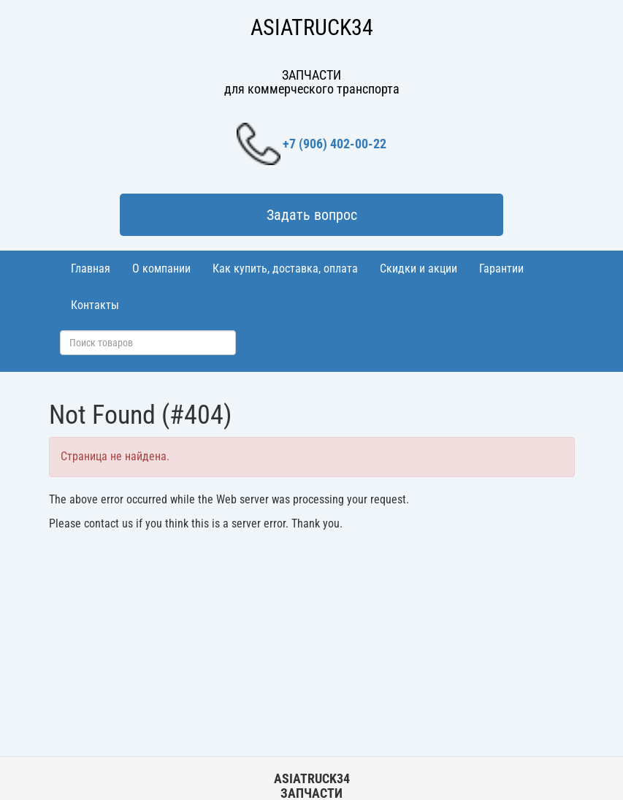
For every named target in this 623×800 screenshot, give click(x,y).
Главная (90, 268)
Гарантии (501, 268)
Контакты (95, 305)
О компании (161, 268)
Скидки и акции (418, 268)
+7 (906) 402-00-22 (311, 144)
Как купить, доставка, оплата (285, 268)
